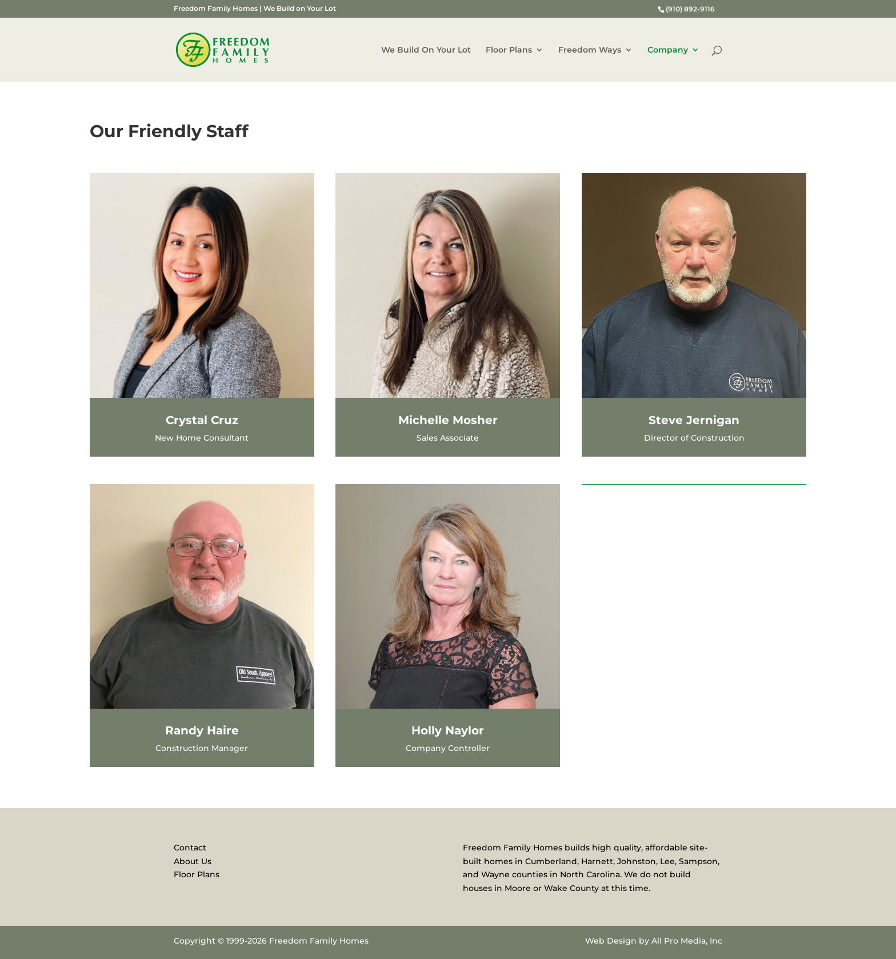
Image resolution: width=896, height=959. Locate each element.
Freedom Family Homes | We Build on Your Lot (255, 9)
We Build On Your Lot (426, 50)
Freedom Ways (589, 50)
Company (667, 50)
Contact (190, 847)
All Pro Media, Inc (686, 941)
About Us (192, 861)
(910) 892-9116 (690, 9)
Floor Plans (509, 50)
